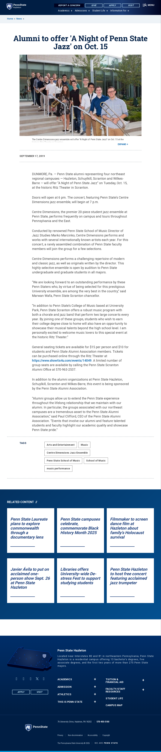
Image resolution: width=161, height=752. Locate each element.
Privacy (60, 735)
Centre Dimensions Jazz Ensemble (67, 452)
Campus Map (114, 705)
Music (84, 444)
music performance (58, 468)
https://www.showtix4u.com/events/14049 (61, 360)
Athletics (64, 694)
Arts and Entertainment (61, 444)
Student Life (98, 10)
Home (10, 18)
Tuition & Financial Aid (115, 680)
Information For (118, 10)
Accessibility (93, 735)
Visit (131, 5)
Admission (65, 687)
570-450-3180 (103, 721)
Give (93, 5)
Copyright (106, 735)
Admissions (81, 10)
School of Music (96, 460)
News (19, 18)
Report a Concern (69, 5)
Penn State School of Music (63, 460)
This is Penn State (70, 702)
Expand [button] (122, 144)
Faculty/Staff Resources (115, 690)
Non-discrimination (75, 735)
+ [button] (95, 679)
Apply (112, 5)
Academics (64, 10)
